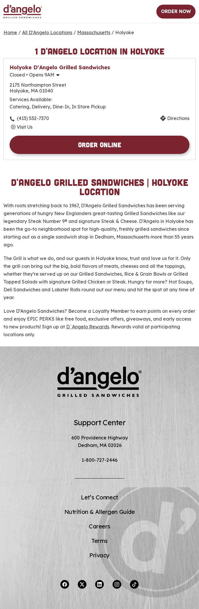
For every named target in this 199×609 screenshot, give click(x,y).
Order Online (99, 145)
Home (10, 32)
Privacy (99, 555)
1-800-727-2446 (99, 460)
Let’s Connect (99, 497)
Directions (178, 118)
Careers (99, 526)
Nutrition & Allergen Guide (99, 511)
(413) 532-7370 (33, 118)
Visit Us (24, 127)
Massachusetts (93, 32)
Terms (99, 540)
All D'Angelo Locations (47, 32)
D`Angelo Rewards (87, 327)
